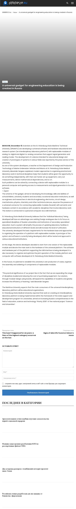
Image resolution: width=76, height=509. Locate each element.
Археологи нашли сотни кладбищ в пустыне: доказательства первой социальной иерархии (25, 386)
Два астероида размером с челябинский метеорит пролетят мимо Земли (25, 436)
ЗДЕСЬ (21, 502)
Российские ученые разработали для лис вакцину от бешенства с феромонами (22, 461)
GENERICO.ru (6, 12)
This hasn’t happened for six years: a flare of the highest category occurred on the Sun (19, 302)
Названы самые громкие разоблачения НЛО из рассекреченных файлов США (20, 411)
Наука (15, 12)
